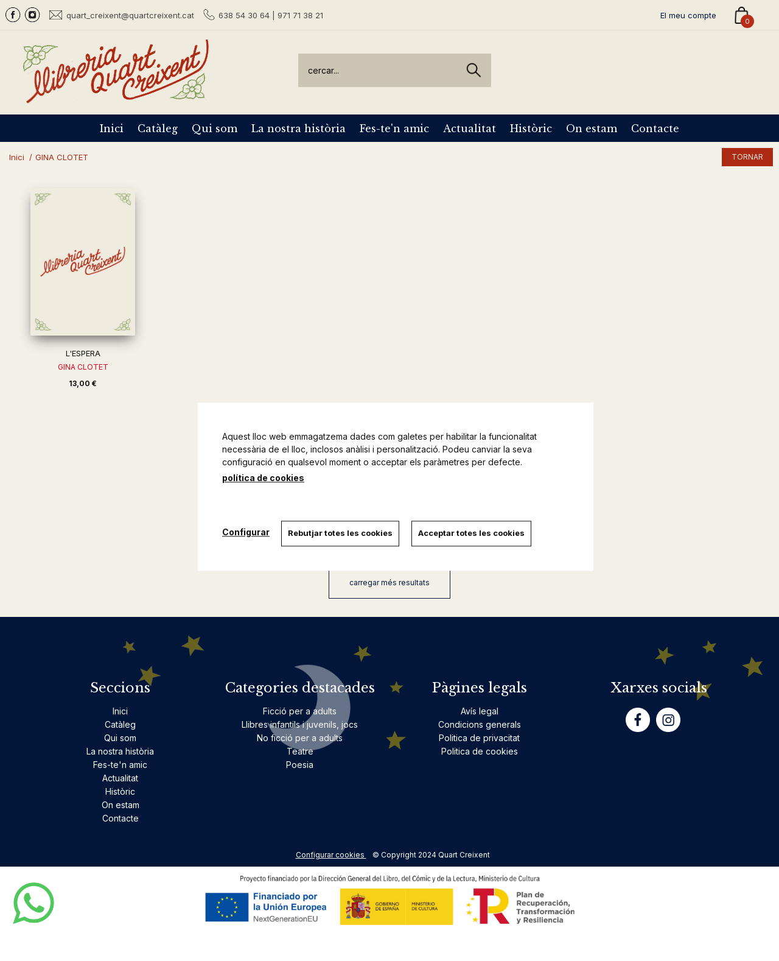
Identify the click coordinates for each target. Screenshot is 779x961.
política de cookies (263, 478)
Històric (531, 128)
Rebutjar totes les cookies (340, 533)
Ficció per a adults (300, 711)
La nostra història (298, 128)
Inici (112, 128)
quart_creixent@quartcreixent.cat (130, 14)
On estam (591, 128)
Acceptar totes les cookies (472, 533)
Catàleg (158, 128)
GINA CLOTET (83, 366)
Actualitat (469, 128)
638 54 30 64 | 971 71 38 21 (270, 15)
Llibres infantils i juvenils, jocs (300, 724)
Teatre (300, 751)
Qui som (214, 128)
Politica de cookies (479, 751)
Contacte (655, 128)
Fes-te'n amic (394, 128)
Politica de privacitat (479, 738)
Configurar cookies (331, 854)
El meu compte (688, 15)
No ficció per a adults (300, 738)
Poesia (299, 764)
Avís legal (479, 711)
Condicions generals (479, 724)
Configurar (246, 532)
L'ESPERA (83, 353)
